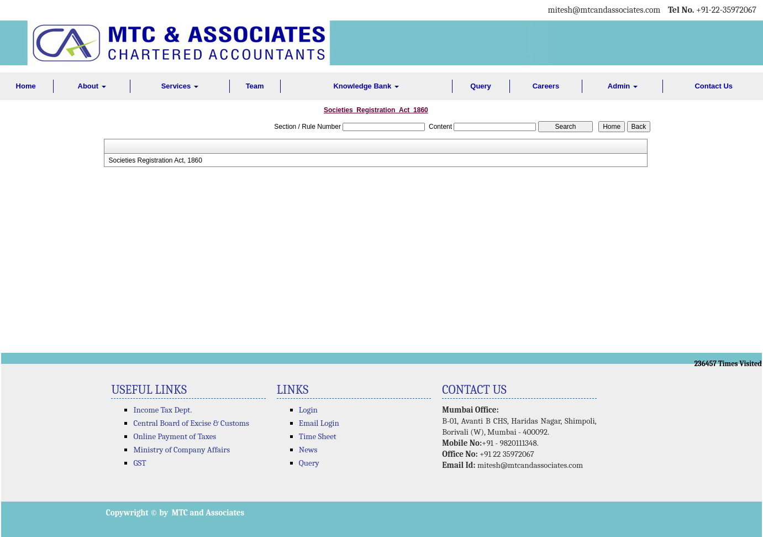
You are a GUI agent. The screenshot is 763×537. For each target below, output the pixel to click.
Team (255, 86)
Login (308, 410)
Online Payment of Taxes (174, 436)
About (92, 86)
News (308, 450)
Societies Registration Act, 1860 (155, 160)
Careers (546, 86)
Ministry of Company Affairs (181, 450)
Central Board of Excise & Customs (191, 423)
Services (179, 86)
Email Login (319, 423)
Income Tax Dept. (162, 410)
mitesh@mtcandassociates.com (530, 465)
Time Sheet (317, 436)
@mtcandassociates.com (616, 10)
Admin (623, 86)
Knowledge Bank (365, 86)
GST (139, 463)
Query (480, 86)
